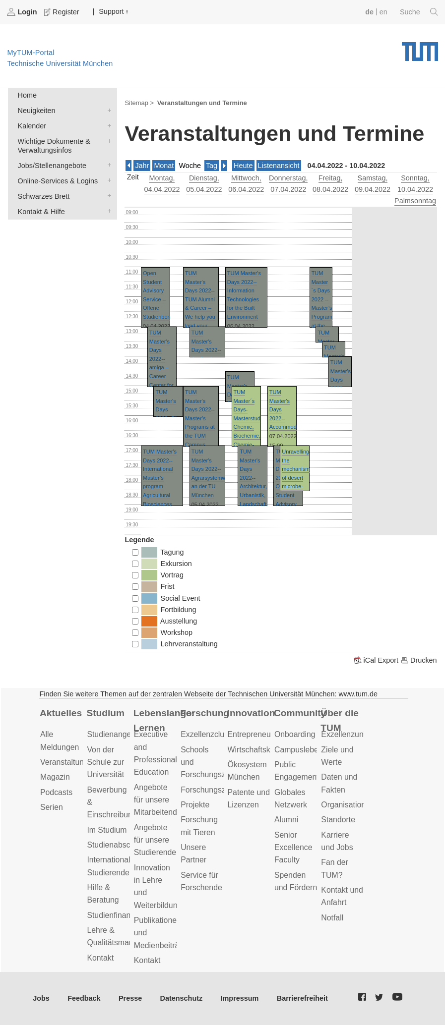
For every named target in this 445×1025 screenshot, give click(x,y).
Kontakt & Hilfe (107, 211)
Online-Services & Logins (107, 180)
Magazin (55, 777)
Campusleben (298, 749)
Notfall (332, 917)
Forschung (204, 713)
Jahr (142, 166)
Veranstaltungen (68, 762)
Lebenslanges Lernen (162, 721)
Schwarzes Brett (107, 195)
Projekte (195, 804)
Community (300, 713)
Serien (51, 807)
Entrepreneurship (258, 734)
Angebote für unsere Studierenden (157, 840)
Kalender (107, 125)
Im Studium (107, 830)
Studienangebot (114, 734)
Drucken (418, 660)
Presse (130, 998)
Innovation (251, 713)
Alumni (286, 819)
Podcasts (56, 792)
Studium (105, 713)
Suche (419, 12)
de (369, 12)
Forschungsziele (209, 790)
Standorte (338, 819)
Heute (243, 166)
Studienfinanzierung (121, 915)
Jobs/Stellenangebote (107, 164)
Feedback (83, 998)
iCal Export (377, 660)
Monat (164, 166)
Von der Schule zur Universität (105, 762)
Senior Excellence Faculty (293, 847)
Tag (211, 166)
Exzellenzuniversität (355, 734)
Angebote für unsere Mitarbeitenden (160, 800)
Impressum (240, 998)
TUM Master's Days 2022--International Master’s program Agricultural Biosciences (160, 478)
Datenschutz (181, 998)
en (383, 12)
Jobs (41, 998)
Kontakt (100, 958)
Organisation (343, 804)
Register (62, 12)
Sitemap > (139, 103)
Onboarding (295, 734)
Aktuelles (61, 713)
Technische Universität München (420, 48)
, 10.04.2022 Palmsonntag (415, 189)
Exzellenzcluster (209, 734)
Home (27, 95)
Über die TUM (339, 721)
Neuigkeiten (107, 109)
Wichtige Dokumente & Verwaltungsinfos (107, 140)
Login (23, 12)
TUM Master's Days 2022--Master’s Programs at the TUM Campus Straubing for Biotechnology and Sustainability (202, 435)
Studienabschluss (117, 845)
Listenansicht (279, 166)
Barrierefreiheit (302, 998)
